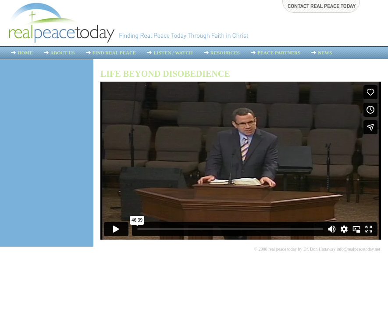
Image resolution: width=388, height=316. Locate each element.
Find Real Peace (114, 52)
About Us (62, 52)
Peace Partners (278, 52)
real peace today (282, 249)
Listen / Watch (172, 52)
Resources (225, 52)
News (325, 52)
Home (25, 52)
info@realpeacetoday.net (358, 249)
